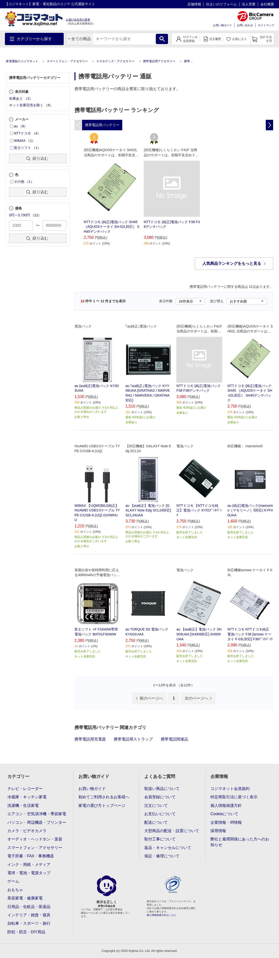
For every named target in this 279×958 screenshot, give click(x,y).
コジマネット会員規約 (230, 789)
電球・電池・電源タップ (28, 873)
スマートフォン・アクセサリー (67, 61)
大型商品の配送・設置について (171, 831)
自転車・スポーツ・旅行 (28, 923)
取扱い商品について (162, 789)
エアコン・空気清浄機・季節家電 (36, 814)
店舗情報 (194, 4)
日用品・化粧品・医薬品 (28, 907)
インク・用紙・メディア (28, 864)
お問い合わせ (245, 25)
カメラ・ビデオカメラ (27, 831)
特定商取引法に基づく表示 (233, 797)
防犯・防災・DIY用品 (26, 932)
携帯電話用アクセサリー (159, 61)
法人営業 (248, 4)
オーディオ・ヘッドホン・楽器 (34, 839)
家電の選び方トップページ (101, 805)
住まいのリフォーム (221, 4)
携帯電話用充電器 (90, 739)
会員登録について (160, 797)
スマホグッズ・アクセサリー (115, 61)
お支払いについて (160, 814)
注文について (156, 805)
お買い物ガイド (222, 25)
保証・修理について (162, 856)
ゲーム (13, 881)
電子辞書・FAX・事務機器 (30, 856)
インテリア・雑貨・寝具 (28, 915)
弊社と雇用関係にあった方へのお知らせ (239, 842)
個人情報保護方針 (226, 805)
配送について (156, 822)
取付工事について (160, 839)
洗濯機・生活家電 (23, 805)
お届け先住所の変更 (78, 19)
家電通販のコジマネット (22, 61)
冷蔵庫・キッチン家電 (27, 797)
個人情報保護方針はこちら (161, 915)
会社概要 (267, 4)
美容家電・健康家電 (25, 898)
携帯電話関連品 (174, 739)
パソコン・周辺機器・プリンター (36, 822)
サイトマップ (266, 25)
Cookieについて (224, 814)
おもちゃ (15, 890)
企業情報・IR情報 (226, 822)
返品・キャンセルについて (167, 848)
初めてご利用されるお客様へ (103, 797)
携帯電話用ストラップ (133, 739)
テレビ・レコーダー (25, 789)
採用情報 (218, 831)
